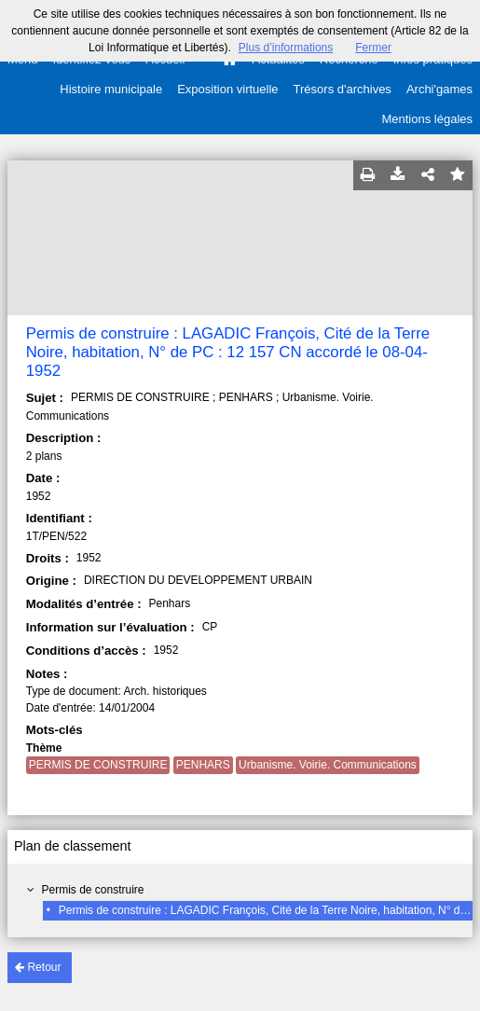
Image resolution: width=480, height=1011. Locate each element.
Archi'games (439, 89)
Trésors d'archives (342, 89)
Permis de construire (92, 889)
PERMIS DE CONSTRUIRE (98, 764)
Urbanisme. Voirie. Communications (328, 764)
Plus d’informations (286, 47)
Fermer (373, 47)
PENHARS (203, 764)
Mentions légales (427, 119)
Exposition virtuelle (227, 89)
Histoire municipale (111, 89)
